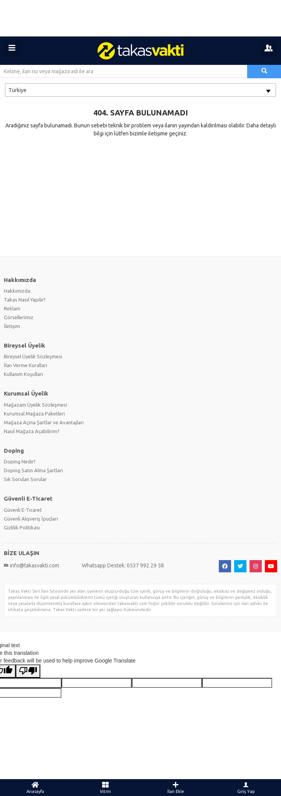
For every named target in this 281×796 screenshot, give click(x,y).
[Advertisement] (140, 18)
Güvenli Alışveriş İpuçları (31, 518)
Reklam (12, 308)
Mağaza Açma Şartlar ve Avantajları (44, 422)
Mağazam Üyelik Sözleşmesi (35, 404)
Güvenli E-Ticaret (23, 510)
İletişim (12, 326)
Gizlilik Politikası (22, 527)
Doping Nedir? (20, 461)
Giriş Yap (246, 787)
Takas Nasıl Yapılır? (25, 299)
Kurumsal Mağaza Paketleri (34, 413)
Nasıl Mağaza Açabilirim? (32, 431)
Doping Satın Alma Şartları (33, 470)
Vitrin (105, 787)
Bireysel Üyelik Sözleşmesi (33, 356)
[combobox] (140, 90)
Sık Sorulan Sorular (25, 479)
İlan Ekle (175, 787)
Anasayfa (35, 787)
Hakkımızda (17, 290)
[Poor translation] (28, 671)
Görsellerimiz (18, 317)
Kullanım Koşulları (23, 374)
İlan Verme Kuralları (25, 365)
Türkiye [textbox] (17, 90)
